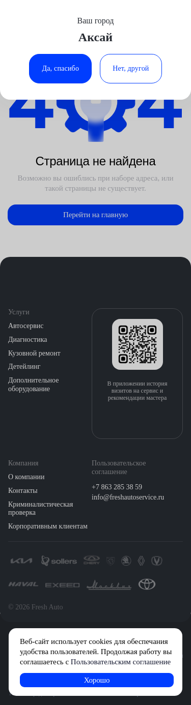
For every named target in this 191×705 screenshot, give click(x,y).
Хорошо (97, 680)
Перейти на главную (95, 215)
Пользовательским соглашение (121, 662)
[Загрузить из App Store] (126, 419)
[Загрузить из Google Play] (148, 419)
